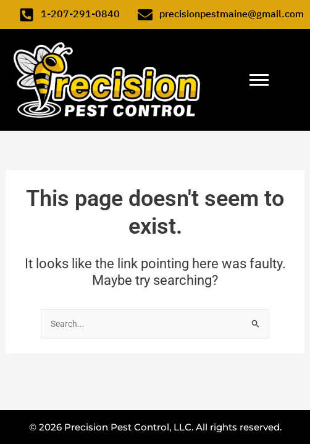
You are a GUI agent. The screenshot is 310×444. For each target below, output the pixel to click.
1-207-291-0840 (80, 14)
